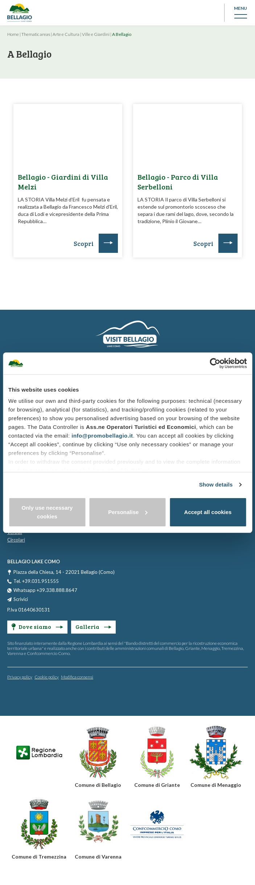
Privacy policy (19, 677)
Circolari (16, 540)
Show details (216, 484)
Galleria (93, 626)
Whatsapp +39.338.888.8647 (45, 590)
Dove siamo (37, 626)
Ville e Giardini (96, 34)
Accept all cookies (208, 512)
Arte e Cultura (66, 34)
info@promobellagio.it (102, 436)
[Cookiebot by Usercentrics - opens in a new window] (215, 363)
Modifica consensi (77, 677)
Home (13, 34)
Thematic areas (35, 34)
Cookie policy (46, 677)
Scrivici (20, 599)
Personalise (127, 512)
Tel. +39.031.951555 (36, 581)
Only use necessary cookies (47, 512)
